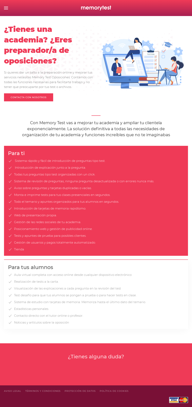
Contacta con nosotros (29, 97)
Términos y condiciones (43, 391)
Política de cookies (114, 391)
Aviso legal (12, 391)
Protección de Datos (80, 391)
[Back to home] (96, 8)
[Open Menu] (6, 8)
